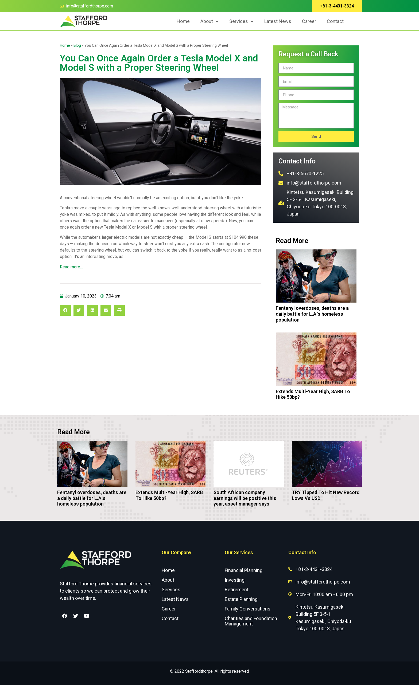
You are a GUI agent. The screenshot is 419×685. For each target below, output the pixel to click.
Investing (235, 580)
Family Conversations (247, 609)
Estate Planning (241, 599)
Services (241, 21)
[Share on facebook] (65, 310)
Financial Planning (243, 570)
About (209, 21)
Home (183, 21)
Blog (77, 45)
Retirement (237, 589)
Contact (335, 21)
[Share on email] (105, 310)
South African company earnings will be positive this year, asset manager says (245, 498)
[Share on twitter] (78, 310)
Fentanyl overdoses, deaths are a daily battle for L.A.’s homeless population (312, 313)
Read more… (71, 266)
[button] (337, 6)
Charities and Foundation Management (251, 621)
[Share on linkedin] (92, 310)
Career (309, 21)
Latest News (277, 21)
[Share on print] (119, 310)
